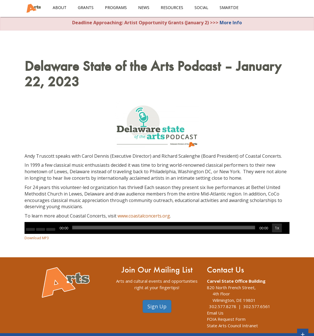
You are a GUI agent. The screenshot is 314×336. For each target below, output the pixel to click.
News (143, 7)
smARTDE (229, 7)
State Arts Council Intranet (232, 325)
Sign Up (157, 306)
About (60, 7)
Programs (116, 7)
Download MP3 (37, 238)
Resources (172, 7)
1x (277, 227)
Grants (86, 7)
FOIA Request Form (226, 319)
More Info (231, 22)
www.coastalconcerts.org (144, 216)
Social (201, 7)
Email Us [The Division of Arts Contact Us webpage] (215, 313)
